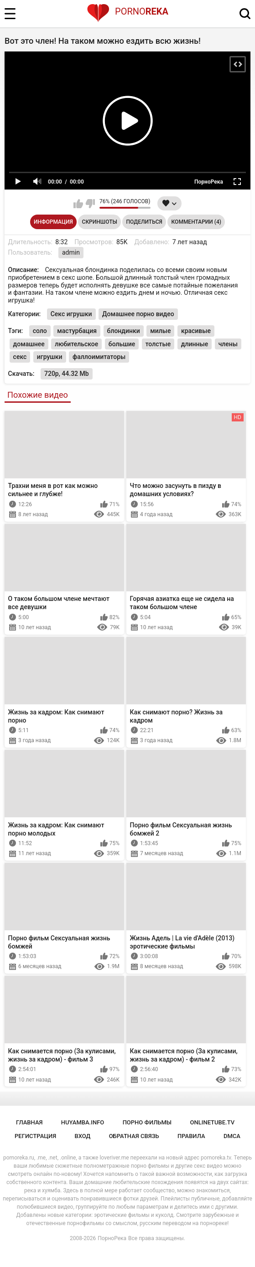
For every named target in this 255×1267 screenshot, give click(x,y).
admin (71, 252)
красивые (196, 330)
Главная (29, 1122)
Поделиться (144, 222)
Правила (191, 1136)
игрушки (49, 356)
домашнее (29, 344)
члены (228, 344)
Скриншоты (99, 222)
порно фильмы (147, 1122)
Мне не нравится (90, 203)
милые (160, 330)
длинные (194, 344)
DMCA (232, 1136)
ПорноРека (112, 1238)
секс (20, 356)
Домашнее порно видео (138, 314)
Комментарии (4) (196, 222)
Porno (127, 11)
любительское (76, 344)
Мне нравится (78, 203)
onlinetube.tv (212, 1122)
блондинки (123, 330)
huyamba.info (82, 1122)
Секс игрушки (71, 314)
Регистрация (35, 1136)
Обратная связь (134, 1136)
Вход (83, 1136)
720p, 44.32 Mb (66, 373)
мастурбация (77, 330)
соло (40, 330)
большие (122, 344)
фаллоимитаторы (99, 356)
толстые (158, 344)
